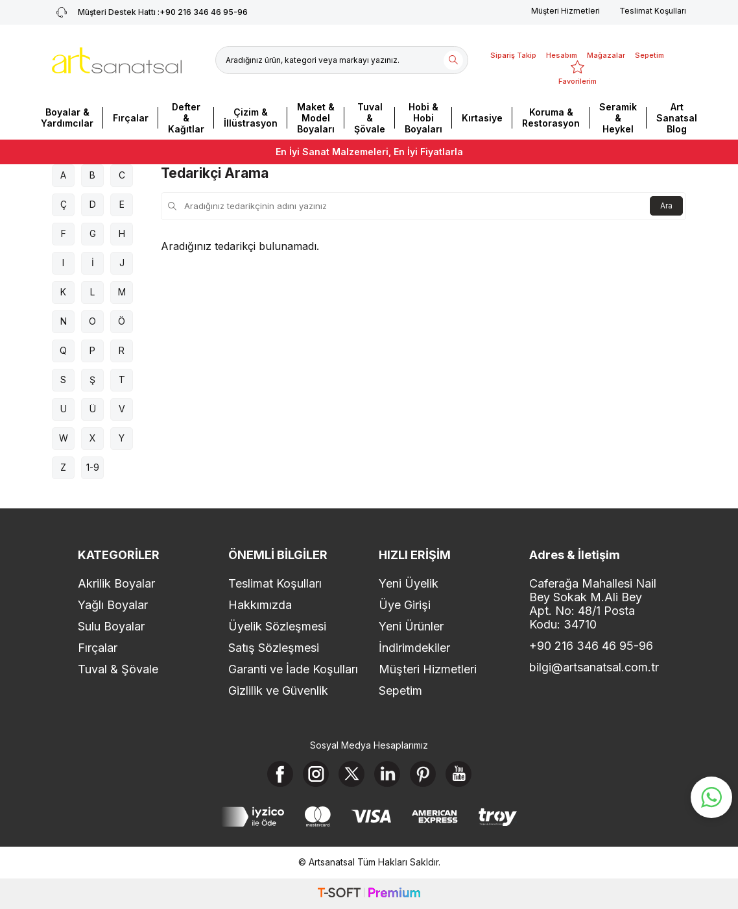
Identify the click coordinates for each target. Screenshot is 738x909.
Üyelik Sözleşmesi (277, 626)
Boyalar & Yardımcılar (67, 117)
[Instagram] (316, 774)
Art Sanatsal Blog (676, 117)
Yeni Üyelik (408, 583)
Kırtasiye (482, 117)
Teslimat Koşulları (652, 11)
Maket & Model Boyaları (316, 117)
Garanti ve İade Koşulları (293, 669)
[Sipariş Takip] (513, 47)
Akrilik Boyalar (116, 583)
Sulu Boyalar (111, 626)
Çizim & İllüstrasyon (251, 117)
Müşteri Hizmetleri (565, 11)
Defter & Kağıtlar (186, 117)
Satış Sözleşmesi (273, 647)
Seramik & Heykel (618, 117)
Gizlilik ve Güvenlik (278, 690)
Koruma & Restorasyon (551, 117)
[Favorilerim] (577, 73)
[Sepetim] (649, 47)
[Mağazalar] (606, 47)
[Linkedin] (387, 774)
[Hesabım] (561, 47)
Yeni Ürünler (411, 626)
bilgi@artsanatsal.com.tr (594, 667)
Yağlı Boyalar (113, 605)
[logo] (117, 60)
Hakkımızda (260, 605)
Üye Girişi (405, 605)
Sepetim (400, 690)
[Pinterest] (423, 774)
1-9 (92, 467)
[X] (351, 774)
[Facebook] (280, 774)
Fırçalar (131, 117)
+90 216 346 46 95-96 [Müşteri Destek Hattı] (150, 12)
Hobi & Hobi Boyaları (423, 117)
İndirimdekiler (414, 647)
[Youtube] (458, 774)
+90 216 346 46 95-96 (591, 646)
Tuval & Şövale (369, 117)
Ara (666, 205)
